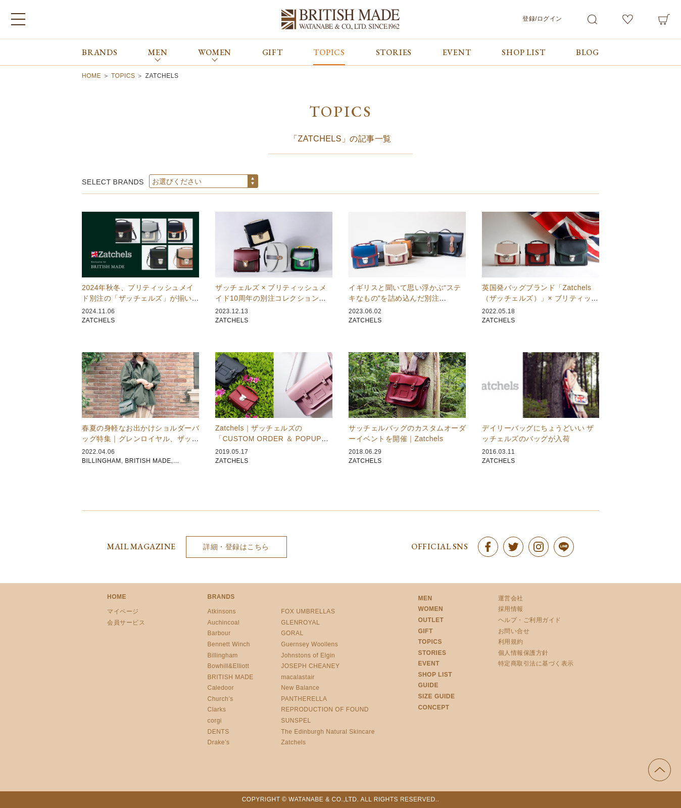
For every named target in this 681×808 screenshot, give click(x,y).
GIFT (272, 52)
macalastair (298, 677)
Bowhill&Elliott (229, 666)
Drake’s (219, 742)
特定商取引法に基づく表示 (536, 663)
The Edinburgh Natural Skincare (328, 731)
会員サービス (126, 622)
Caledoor (221, 687)
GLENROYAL (300, 622)
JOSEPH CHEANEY (310, 666)
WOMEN (430, 608)
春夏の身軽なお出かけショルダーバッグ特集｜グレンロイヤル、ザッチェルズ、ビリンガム (140, 438)
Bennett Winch (229, 644)
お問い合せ (514, 631)
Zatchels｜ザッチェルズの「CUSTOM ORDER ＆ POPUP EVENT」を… (268, 438)
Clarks (217, 709)
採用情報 (510, 608)
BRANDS (100, 52)
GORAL (292, 633)
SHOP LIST (523, 52)
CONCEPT (433, 707)
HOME (116, 596)
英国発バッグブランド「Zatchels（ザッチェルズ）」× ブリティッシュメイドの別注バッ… (540, 298)
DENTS (218, 731)
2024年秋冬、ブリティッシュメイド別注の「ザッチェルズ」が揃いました (140, 298)
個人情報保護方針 (523, 652)
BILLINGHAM (101, 460)
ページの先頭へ (659, 769)
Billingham (223, 655)
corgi (215, 720)
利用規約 (510, 641)
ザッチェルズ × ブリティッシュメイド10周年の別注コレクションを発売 (270, 298)
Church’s (220, 698)
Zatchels (293, 742)
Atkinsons (222, 611)
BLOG (587, 52)
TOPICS (329, 52)
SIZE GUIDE (436, 696)
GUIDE (428, 685)
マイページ (123, 611)
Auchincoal (224, 622)
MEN (425, 598)
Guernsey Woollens (309, 644)
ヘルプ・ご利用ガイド (529, 620)
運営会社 (510, 598)
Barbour (219, 633)
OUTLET (431, 620)
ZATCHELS (98, 320)
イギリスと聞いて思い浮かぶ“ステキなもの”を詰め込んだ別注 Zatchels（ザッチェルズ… (405, 298)
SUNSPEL (296, 720)
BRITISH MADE (148, 460)
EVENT (457, 52)
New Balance (300, 687)
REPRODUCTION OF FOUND (325, 709)
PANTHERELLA (304, 698)
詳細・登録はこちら (236, 546)
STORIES (394, 52)
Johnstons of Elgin (308, 655)
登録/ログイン (542, 18)
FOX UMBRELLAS (308, 611)
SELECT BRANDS (113, 182)
